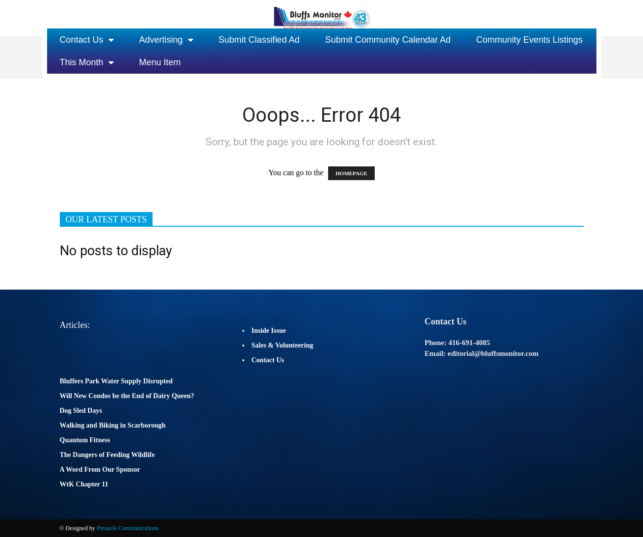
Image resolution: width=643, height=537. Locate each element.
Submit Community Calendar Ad (388, 40)
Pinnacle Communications (127, 528)
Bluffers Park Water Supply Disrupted (116, 381)
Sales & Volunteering (282, 345)
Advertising (166, 39)
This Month (87, 62)
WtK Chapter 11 (84, 484)
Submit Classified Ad (259, 40)
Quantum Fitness (85, 440)
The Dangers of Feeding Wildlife (107, 454)
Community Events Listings (529, 40)
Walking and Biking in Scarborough (113, 425)
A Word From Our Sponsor (100, 469)
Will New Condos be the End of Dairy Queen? (127, 396)
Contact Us (87, 39)
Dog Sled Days (81, 410)
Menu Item (160, 62)
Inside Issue (269, 330)
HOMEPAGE (351, 173)
